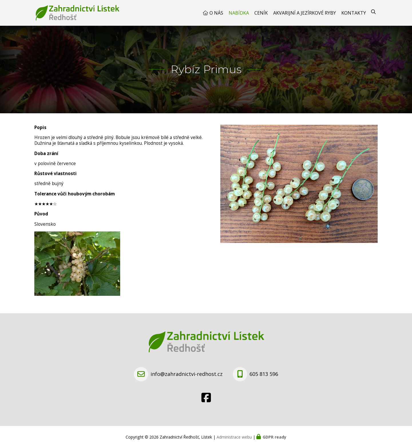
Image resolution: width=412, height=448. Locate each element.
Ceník (261, 13)
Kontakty (353, 13)
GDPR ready (274, 437)
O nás (216, 13)
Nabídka (239, 13)
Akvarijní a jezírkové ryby (304, 13)
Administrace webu (234, 437)
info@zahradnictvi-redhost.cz (186, 373)
